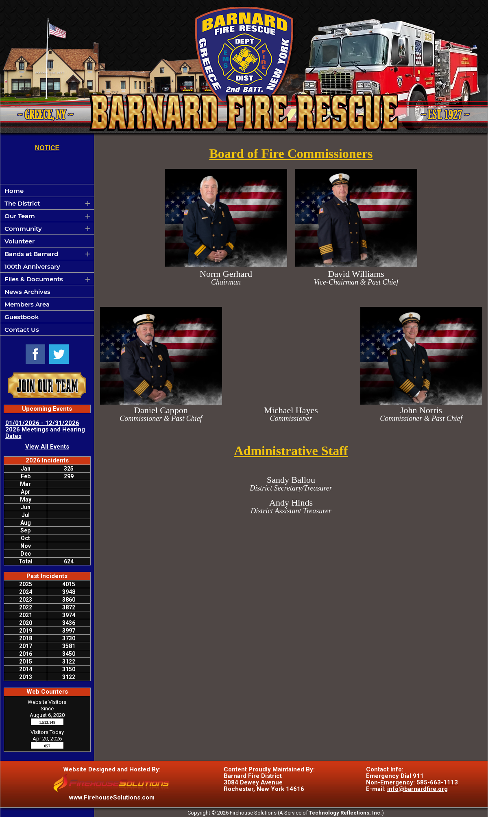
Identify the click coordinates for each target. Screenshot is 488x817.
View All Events (47, 446)
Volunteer (19, 241)
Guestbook (21, 317)
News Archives (27, 292)
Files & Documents (33, 279)
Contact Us (21, 329)
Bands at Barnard (31, 254)
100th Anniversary (32, 266)
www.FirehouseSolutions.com (112, 797)
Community (23, 228)
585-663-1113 (437, 782)
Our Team (19, 216)
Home (14, 191)
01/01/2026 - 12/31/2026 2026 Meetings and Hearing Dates (45, 429)
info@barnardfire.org (417, 789)
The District (22, 203)
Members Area (27, 304)
